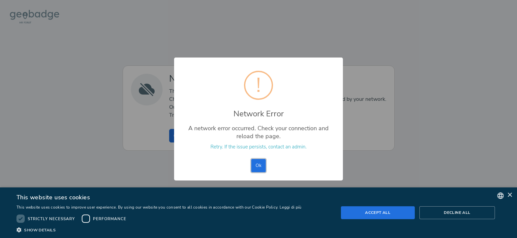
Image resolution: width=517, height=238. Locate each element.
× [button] (509, 195)
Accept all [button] (377, 212)
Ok (258, 165)
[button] (159, 229)
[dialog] (258, 212)
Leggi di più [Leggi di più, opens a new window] (291, 207)
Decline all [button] (457, 212)
